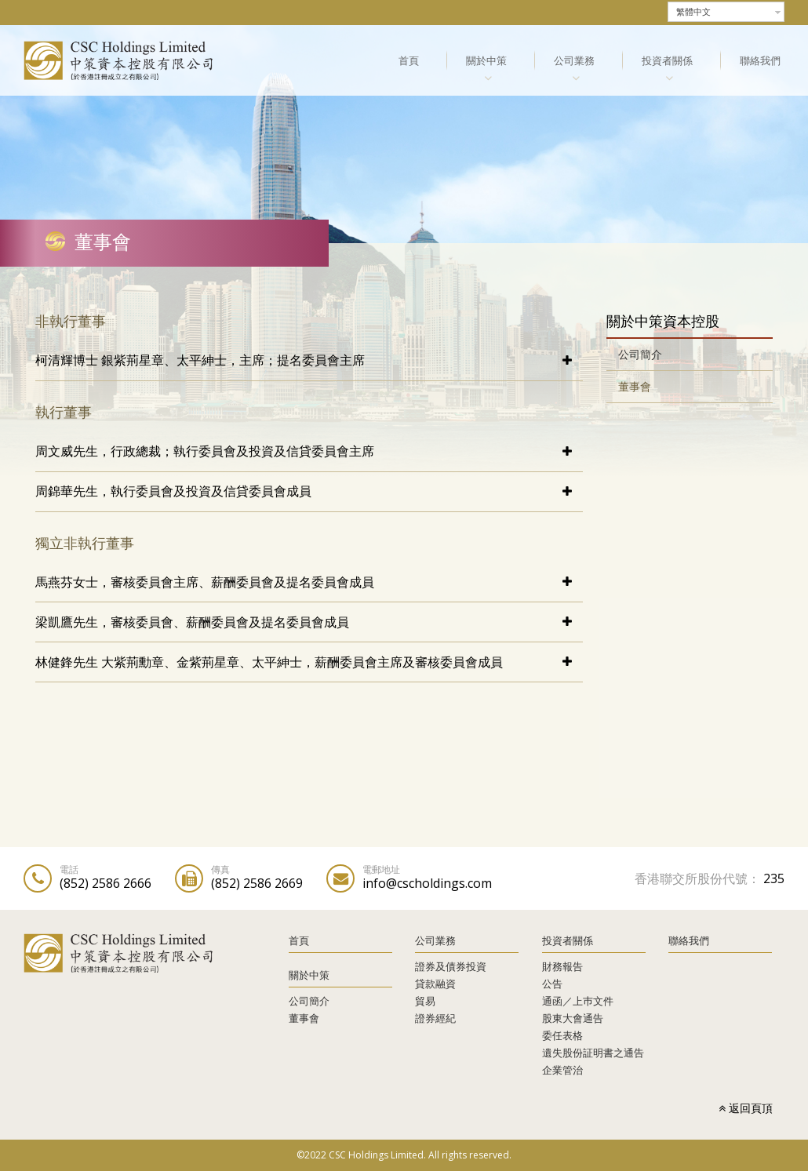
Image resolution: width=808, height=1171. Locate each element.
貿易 (425, 1000)
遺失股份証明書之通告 (593, 1052)
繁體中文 (693, 11)
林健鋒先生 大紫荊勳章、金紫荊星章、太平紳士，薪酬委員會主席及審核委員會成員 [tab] (269, 662)
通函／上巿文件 (577, 1000)
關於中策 (486, 60)
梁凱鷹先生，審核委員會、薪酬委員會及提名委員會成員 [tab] (192, 622)
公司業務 (574, 60)
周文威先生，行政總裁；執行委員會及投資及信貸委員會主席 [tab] (204, 451)
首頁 (409, 60)
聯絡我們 (760, 60)
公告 (552, 983)
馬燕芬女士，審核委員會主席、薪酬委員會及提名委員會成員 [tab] (204, 582)
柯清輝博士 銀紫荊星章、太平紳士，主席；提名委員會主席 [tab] (200, 360)
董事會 (634, 386)
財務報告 (562, 966)
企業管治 (562, 1069)
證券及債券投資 (450, 966)
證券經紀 (435, 1018)
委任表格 (562, 1035)
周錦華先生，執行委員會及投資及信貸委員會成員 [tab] (173, 491)
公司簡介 (640, 354)
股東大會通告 (572, 1018)
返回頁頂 (746, 1107)
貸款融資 (435, 983)
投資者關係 (667, 60)
